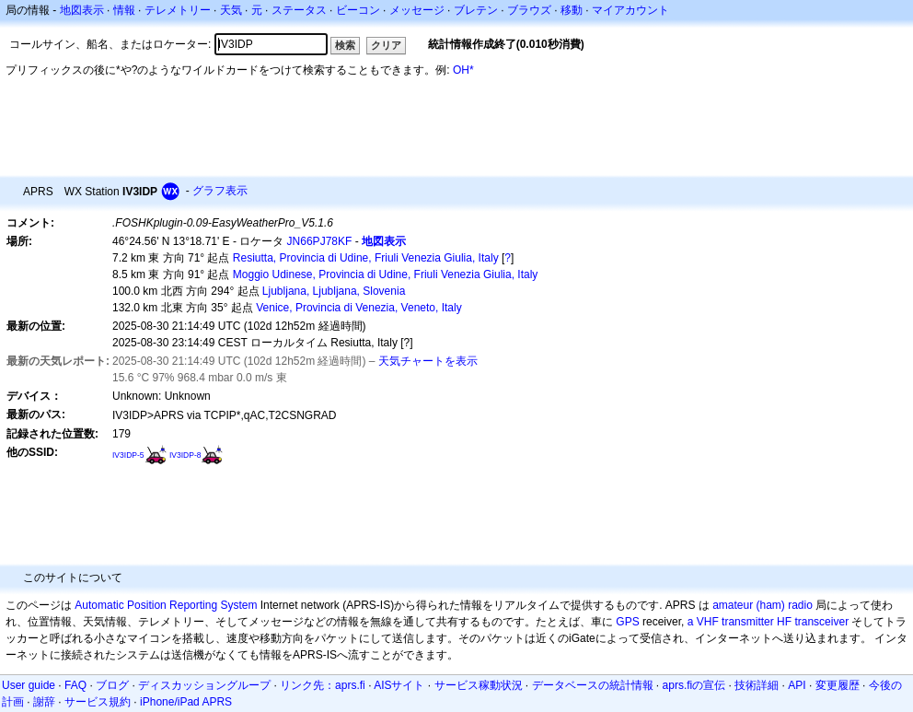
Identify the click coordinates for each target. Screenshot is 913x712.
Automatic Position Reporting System (166, 605)
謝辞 (44, 701)
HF (784, 621)
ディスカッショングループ (204, 685)
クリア (386, 45)
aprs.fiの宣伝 (694, 685)
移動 (572, 10)
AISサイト (399, 685)
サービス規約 (97, 701)
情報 (124, 10)
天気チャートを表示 (428, 361)
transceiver (821, 621)
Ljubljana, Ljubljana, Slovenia (333, 291)
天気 (231, 10)
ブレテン (476, 10)
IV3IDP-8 (185, 455)
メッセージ (417, 10)
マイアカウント (630, 10)
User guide (28, 685)
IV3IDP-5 (128, 455)
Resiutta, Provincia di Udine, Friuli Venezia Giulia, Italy (366, 257)
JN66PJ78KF (319, 241)
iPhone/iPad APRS (186, 701)
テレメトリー (177, 10)
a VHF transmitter (731, 621)
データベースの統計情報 (592, 685)
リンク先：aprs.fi (322, 685)
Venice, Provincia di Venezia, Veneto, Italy (358, 307)
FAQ (75, 685)
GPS (627, 621)
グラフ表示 (220, 190)
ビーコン (358, 10)
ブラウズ (529, 10)
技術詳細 (756, 685)
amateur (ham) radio (762, 605)
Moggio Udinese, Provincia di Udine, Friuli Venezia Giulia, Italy (385, 274)
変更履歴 (837, 685)
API (796, 685)
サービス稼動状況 (478, 685)
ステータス (299, 10)
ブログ (112, 685)
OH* (463, 70)
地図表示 (82, 10)
